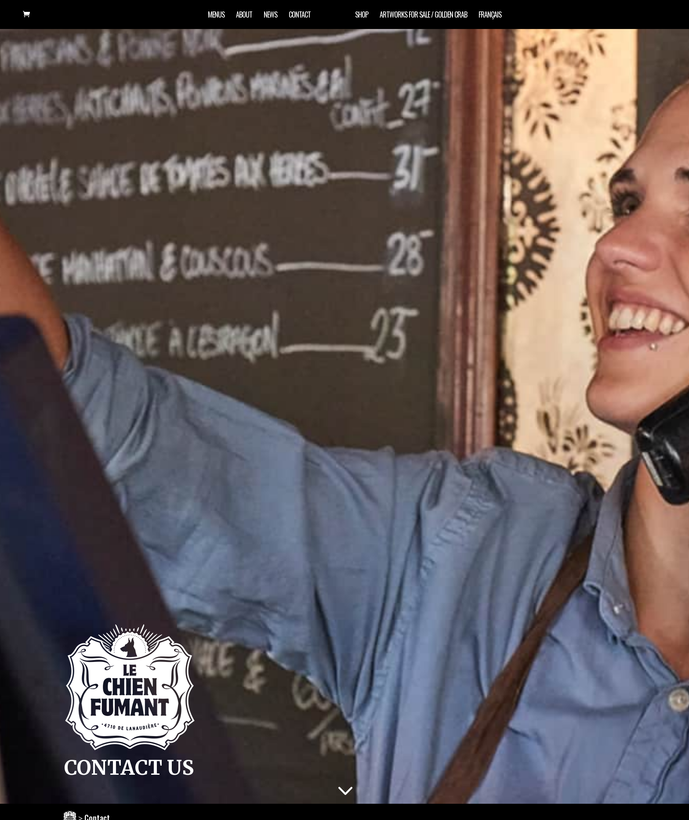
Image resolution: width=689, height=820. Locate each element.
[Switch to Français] (490, 20)
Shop (361, 15)
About (244, 15)
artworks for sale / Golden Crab (423, 15)
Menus (216, 15)
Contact (300, 15)
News (270, 15)
